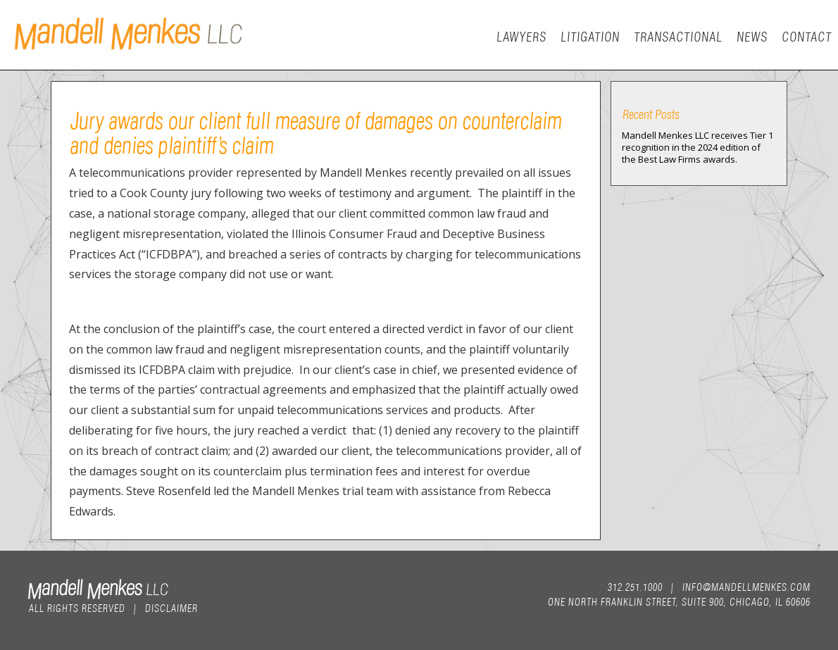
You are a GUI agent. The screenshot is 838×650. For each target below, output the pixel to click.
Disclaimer (170, 607)
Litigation (589, 35)
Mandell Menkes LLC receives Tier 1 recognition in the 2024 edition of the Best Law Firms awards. (697, 147)
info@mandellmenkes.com (746, 586)
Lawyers (521, 35)
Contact (806, 35)
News (751, 35)
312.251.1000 (634, 586)
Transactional (677, 35)
